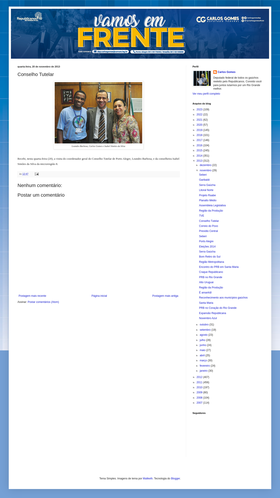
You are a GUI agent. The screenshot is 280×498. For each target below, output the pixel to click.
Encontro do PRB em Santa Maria (219, 266)
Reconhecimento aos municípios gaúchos (223, 297)
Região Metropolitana (211, 261)
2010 (200, 387)
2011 (200, 382)
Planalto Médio (207, 200)
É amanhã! (205, 292)
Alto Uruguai (206, 282)
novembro (206, 170)
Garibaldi (204, 179)
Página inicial (99, 295)
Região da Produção (211, 210)
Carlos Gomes (226, 72)
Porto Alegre (206, 241)
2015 (200, 150)
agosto (204, 334)
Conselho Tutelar (209, 221)
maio (203, 350)
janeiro (204, 370)
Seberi (203, 174)
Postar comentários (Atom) (43, 302)
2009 (200, 392)
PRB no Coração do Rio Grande (217, 307)
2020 (200, 124)
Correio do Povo (208, 226)
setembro (205, 329)
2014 (200, 155)
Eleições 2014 (207, 246)
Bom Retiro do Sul (209, 256)
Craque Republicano (211, 272)
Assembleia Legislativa (212, 205)
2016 (200, 145)
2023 (200, 109)
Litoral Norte (206, 190)
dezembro (206, 165)
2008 (200, 397)
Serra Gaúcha (207, 185)
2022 (200, 114)
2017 (200, 140)
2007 (200, 402)
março (204, 360)
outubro (204, 324)
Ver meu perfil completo (206, 93)
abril (202, 355)
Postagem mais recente (32, 295)
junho (203, 345)
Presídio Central (208, 231)
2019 (200, 130)
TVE (201, 215)
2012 (200, 377)
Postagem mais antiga (165, 295)
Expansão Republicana (212, 313)
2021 (200, 119)
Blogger (175, 478)
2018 (200, 135)
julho (203, 340)
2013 (200, 160)
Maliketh (148, 478)
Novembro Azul (208, 318)
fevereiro (205, 365)
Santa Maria (206, 302)
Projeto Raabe (207, 195)
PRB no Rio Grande (210, 277)
